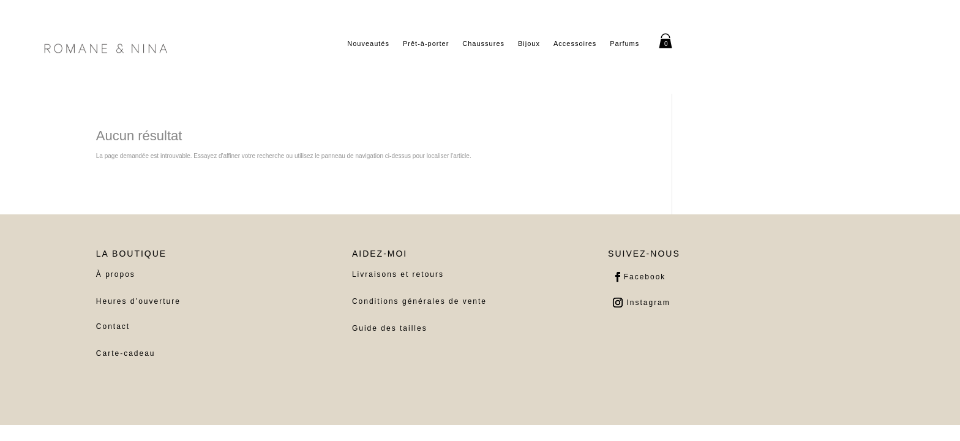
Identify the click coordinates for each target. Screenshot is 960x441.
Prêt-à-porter (426, 43)
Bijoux (529, 43)
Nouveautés (368, 43)
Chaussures (483, 43)
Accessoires (574, 43)
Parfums (624, 43)
